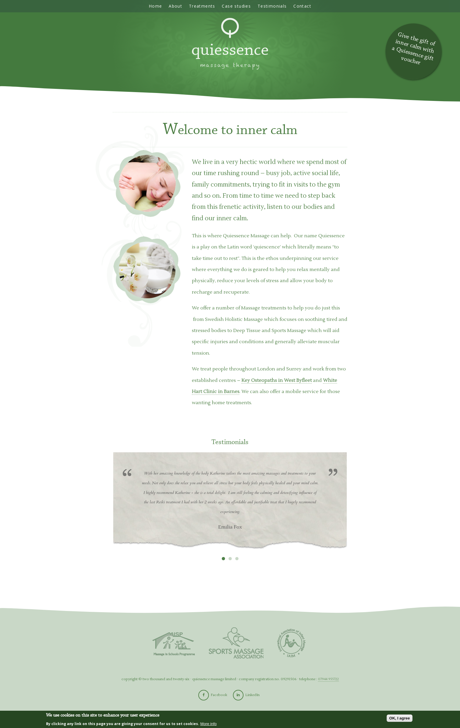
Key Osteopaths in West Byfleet (276, 380)
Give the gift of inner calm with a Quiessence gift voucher (413, 49)
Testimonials (272, 6)
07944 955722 (328, 679)
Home (155, 6)
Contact (302, 6)
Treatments (202, 6)
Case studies (236, 6)
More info (208, 724)
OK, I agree (399, 718)
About (175, 6)
